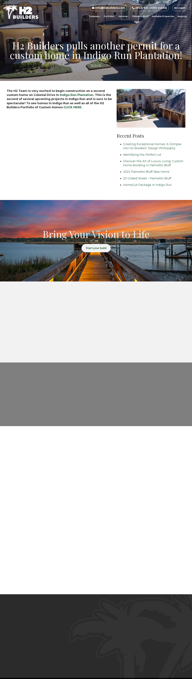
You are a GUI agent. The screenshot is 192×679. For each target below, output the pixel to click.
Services (123, 16)
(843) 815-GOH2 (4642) (149, 7)
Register (182, 16)
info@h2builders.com (108, 7)
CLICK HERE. (73, 107)
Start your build (96, 248)
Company (95, 16)
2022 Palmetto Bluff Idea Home (146, 172)
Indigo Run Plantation (76, 95)
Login (179, 7)
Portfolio (109, 16)
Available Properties (163, 16)
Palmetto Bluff (140, 16)
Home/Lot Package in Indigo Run (147, 185)
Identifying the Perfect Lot (142, 154)
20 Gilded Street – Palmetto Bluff (147, 178)
